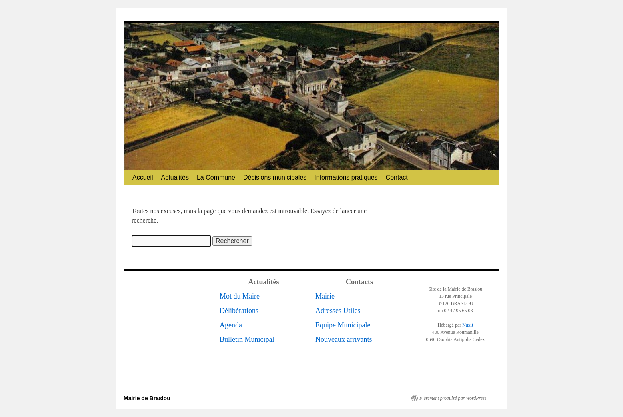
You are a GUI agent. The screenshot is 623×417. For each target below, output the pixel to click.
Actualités (175, 177)
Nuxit (467, 325)
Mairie (325, 296)
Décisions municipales (274, 177)
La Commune (216, 177)
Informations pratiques (345, 177)
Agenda (231, 325)
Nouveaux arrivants (343, 339)
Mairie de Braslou (147, 398)
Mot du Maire (240, 296)
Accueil (142, 177)
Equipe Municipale (342, 325)
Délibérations (239, 311)
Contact (397, 177)
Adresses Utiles (337, 311)
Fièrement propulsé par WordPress (452, 398)
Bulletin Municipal (247, 339)
